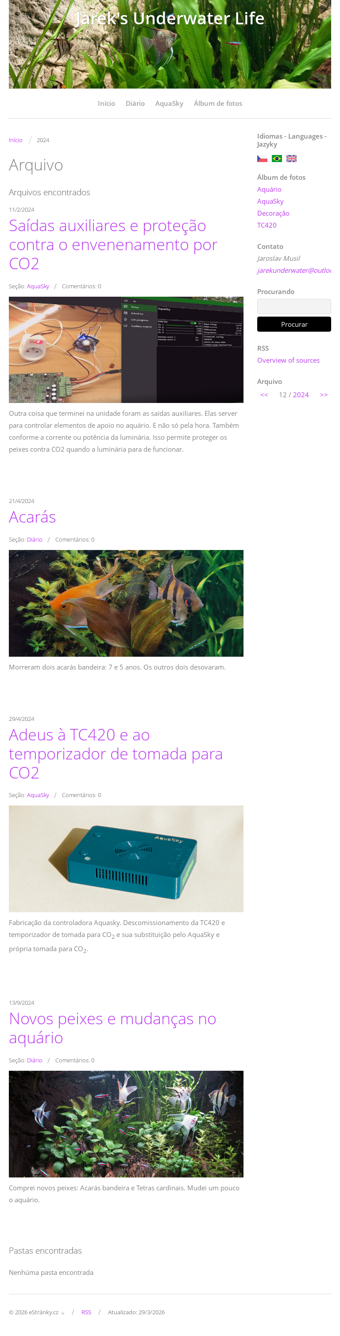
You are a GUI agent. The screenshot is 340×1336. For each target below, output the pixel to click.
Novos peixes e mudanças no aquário (112, 1027)
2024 (301, 394)
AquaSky (169, 103)
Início (106, 103)
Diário (135, 103)
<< (264, 394)
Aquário (269, 189)
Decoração (273, 213)
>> (324, 394)
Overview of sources (288, 360)
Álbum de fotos (218, 103)
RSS (86, 1312)
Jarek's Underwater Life (170, 18)
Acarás (32, 516)
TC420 (267, 225)
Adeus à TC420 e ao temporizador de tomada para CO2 (116, 753)
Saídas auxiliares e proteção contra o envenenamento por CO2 (113, 244)
